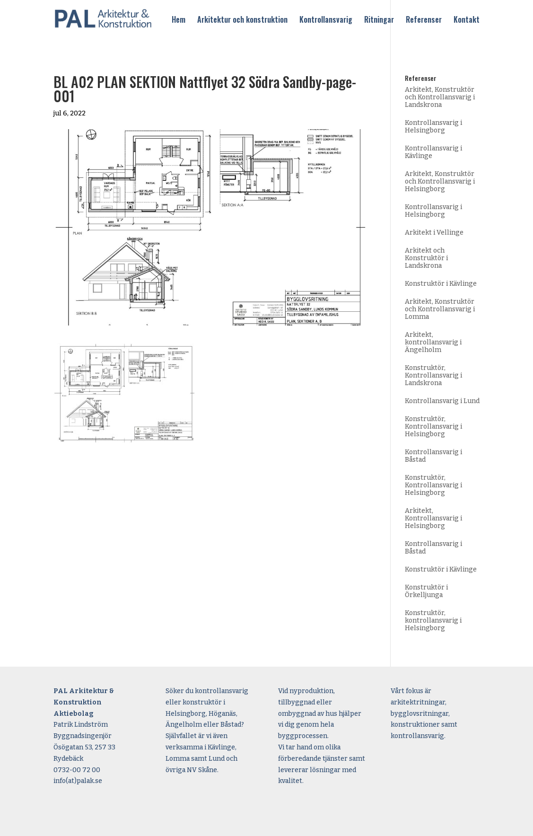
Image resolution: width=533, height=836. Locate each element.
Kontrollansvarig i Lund (442, 401)
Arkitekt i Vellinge (434, 233)
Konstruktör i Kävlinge (441, 284)
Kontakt (467, 20)
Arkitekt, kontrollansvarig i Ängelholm (433, 342)
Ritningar (379, 20)
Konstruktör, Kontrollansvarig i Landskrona (433, 375)
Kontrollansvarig (325, 20)
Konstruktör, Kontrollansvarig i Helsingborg (433, 426)
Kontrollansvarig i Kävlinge (433, 152)
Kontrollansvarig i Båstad (433, 456)
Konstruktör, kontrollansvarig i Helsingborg (433, 620)
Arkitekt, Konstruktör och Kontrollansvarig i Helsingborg (440, 181)
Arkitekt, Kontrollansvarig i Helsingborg (433, 518)
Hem (178, 20)
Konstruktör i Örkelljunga (426, 591)
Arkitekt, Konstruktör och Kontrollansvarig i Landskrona (440, 97)
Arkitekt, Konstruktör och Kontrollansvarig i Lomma (440, 309)
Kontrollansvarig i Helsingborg (433, 126)
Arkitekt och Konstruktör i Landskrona (426, 258)
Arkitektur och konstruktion (242, 20)
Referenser (424, 20)
